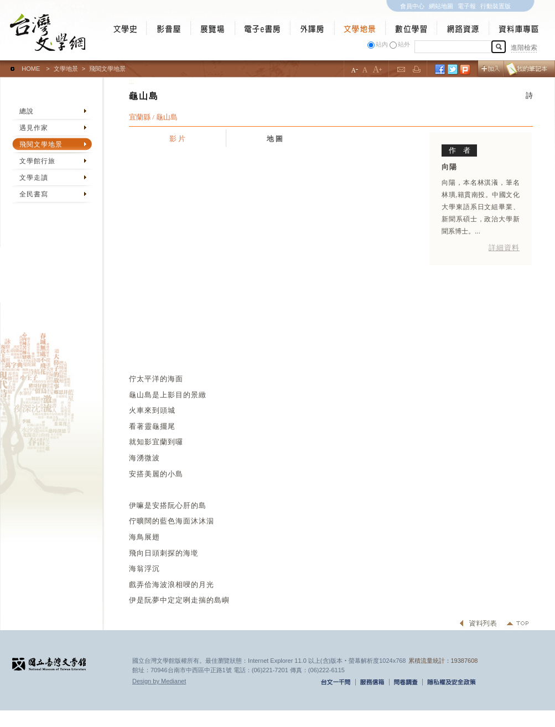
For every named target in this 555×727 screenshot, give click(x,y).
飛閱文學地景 (41, 144)
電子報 (467, 6)
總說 (26, 111)
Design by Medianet (159, 681)
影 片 (177, 138)
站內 (382, 44)
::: (2, 63)
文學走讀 (33, 177)
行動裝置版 (495, 6)
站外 (404, 44)
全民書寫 (33, 194)
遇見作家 (33, 128)
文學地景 (66, 68)
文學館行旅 (37, 161)
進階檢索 (524, 47)
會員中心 (412, 6)
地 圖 (275, 138)
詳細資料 (504, 247)
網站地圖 (441, 6)
